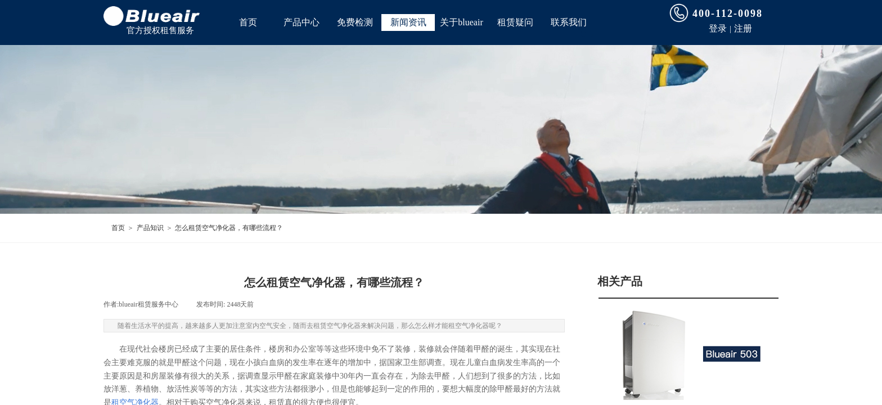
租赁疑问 (515, 22)
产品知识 (150, 228)
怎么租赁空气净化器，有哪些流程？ (229, 228)
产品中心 (302, 22)
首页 (248, 22)
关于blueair (461, 22)
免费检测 (355, 22)
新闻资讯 (408, 22)
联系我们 (569, 22)
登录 (718, 28)
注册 (743, 28)
